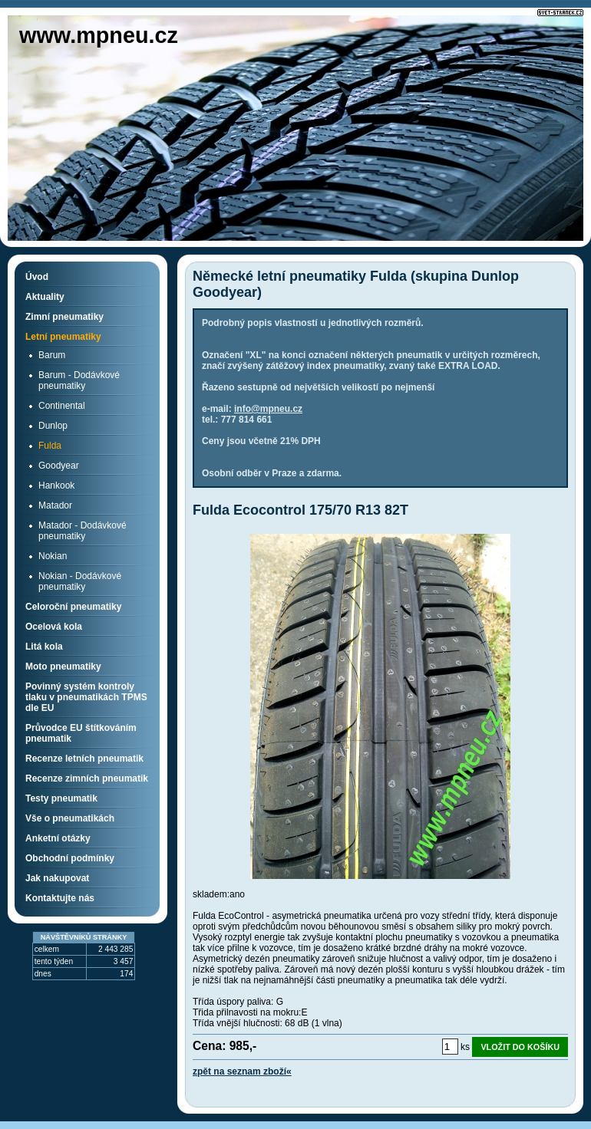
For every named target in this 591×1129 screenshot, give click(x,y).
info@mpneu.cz (268, 408)
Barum (51, 355)
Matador (55, 505)
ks (465, 1047)
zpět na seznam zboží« (242, 1071)
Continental (61, 405)
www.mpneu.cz (98, 35)
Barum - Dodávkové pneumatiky (79, 380)
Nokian (52, 556)
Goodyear (58, 465)
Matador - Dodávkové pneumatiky (82, 530)
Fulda (49, 445)
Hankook (56, 485)
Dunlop (53, 425)
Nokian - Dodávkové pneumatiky (79, 581)
